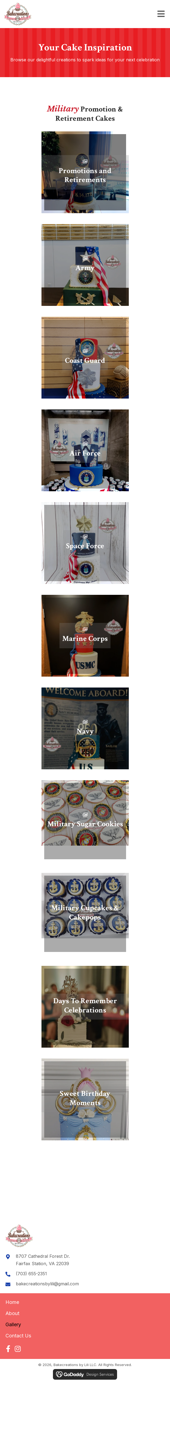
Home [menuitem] (12, 1302)
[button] (8, 1348)
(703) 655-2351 (31, 1273)
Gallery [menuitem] (13, 1324)
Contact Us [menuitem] (18, 1335)
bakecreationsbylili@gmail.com (47, 1283)
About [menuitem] (12, 1313)
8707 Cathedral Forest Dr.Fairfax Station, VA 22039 (43, 1259)
